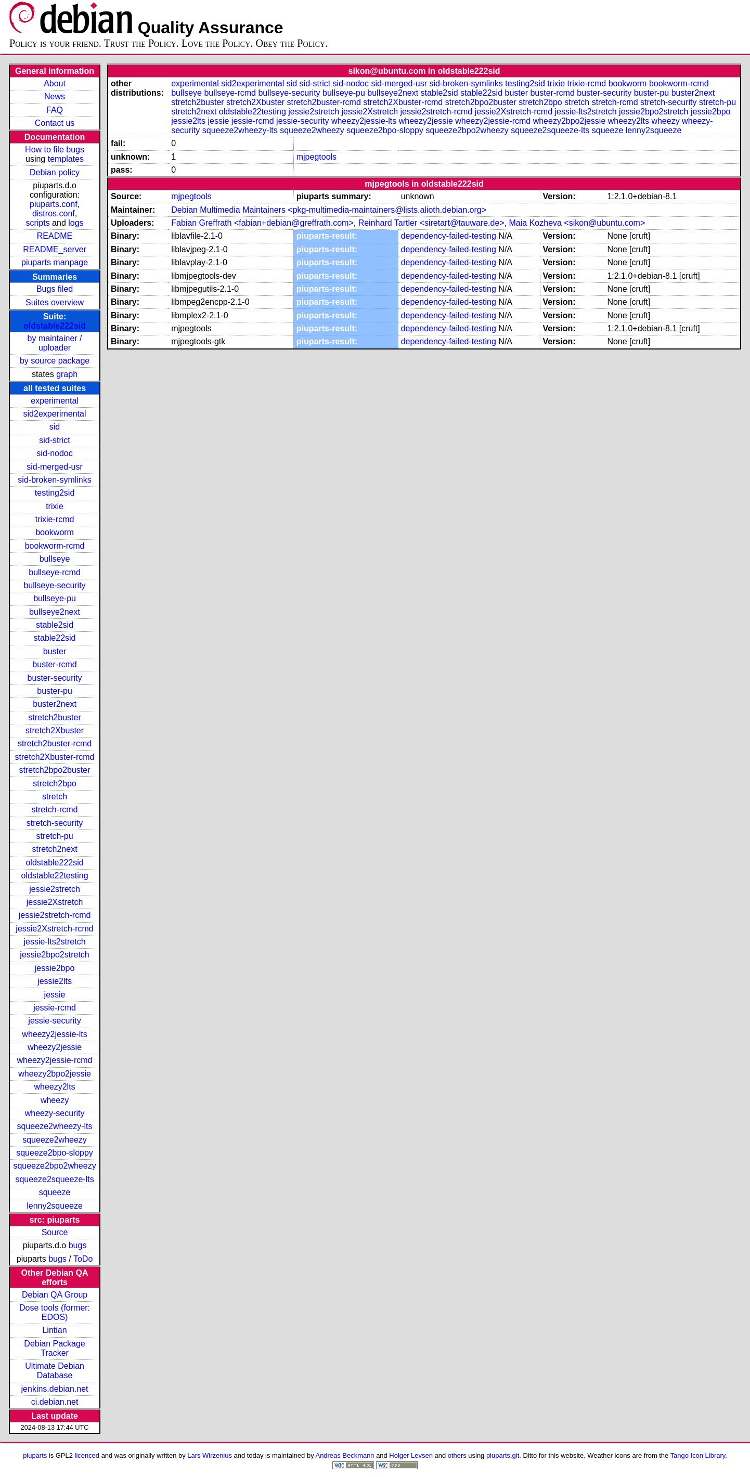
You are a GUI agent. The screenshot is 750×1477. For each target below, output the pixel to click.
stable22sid (55, 637)
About (55, 83)
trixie (54, 506)
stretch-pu (54, 836)
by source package (54, 360)
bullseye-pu (54, 598)
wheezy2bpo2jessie (54, 1073)
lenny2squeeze (55, 1205)
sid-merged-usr (55, 466)
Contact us (54, 123)
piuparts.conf (53, 204)
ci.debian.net (55, 1401)
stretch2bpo (54, 783)
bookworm (54, 532)
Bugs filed (54, 288)
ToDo (83, 1258)
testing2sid (55, 492)
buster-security (55, 677)
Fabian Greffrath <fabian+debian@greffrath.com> (262, 222)
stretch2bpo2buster (54, 770)
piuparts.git (502, 1455)
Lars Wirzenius (209, 1455)
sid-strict (54, 440)
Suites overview (54, 302)
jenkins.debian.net (54, 1388)
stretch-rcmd (55, 809)
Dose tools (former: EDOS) (54, 1312)
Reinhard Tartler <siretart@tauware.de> (431, 222)
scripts (37, 222)
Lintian (54, 1330)
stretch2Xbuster (54, 730)
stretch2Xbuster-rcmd (55, 757)
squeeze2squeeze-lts (54, 1179)
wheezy (55, 1100)
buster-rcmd (54, 664)
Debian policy (55, 172)
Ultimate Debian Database (54, 1371)
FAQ (54, 110)
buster (54, 651)
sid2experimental (54, 413)
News (54, 96)
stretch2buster (54, 717)
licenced (87, 1455)
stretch (54, 796)
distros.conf (53, 213)
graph (66, 374)
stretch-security (55, 823)
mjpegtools (316, 156)
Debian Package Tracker (54, 1348)
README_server (54, 249)
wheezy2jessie (55, 1047)
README (54, 235)
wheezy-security (55, 1113)
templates (66, 158)
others (457, 1455)
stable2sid (54, 624)
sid (54, 426)
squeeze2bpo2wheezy (54, 1165)
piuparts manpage (54, 262)
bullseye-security (54, 585)
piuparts (35, 1455)
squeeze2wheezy (54, 1139)
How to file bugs (54, 149)
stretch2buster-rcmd (55, 743)
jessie (55, 994)
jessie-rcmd (54, 1007)
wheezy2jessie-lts (54, 1034)
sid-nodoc (54, 453)
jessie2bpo (55, 968)
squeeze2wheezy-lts (55, 1126)
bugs (78, 1245)
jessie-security (54, 1020)
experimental (55, 400)
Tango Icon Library (698, 1455)
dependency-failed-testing (448, 235)
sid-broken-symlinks (54, 479)
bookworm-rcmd (55, 545)
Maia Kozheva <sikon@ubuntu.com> (577, 222)
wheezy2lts (54, 1086)
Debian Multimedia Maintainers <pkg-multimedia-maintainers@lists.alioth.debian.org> (328, 209)
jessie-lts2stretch (54, 941)
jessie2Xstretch (55, 902)
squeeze (55, 1192)
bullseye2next (54, 611)
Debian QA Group (54, 1294)
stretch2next (54, 849)
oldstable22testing (54, 875)
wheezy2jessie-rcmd (55, 1060)
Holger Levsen (411, 1455)
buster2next (54, 703)
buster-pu (54, 690)
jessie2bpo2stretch (54, 954)
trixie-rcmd (54, 519)
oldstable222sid (54, 325)
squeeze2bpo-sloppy (54, 1152)
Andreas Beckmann (345, 1455)
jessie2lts (54, 981)
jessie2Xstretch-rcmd (54, 928)
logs (75, 222)
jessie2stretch (54, 889)
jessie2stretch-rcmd (55, 915)
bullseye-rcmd (55, 572)
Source (55, 1232)
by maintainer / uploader (55, 343)
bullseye (55, 558)
